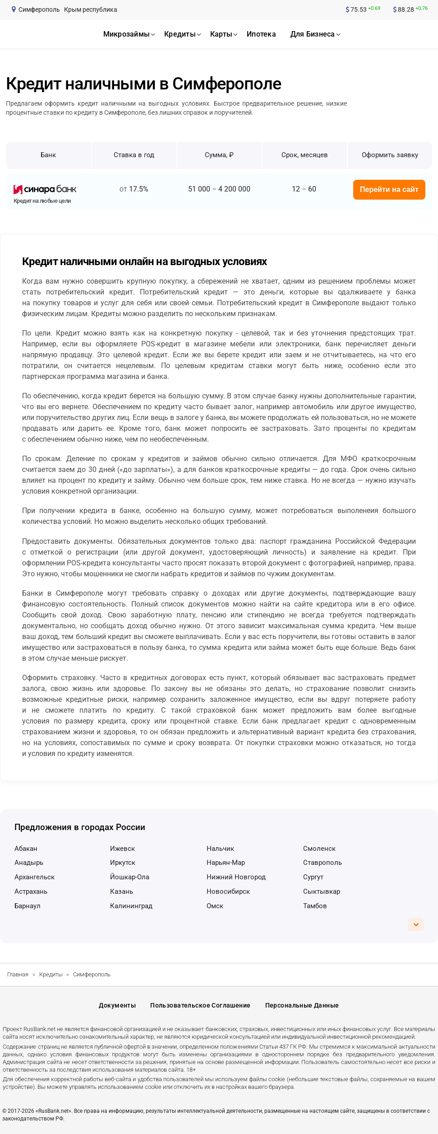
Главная (17, 974)
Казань (121, 891)
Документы (117, 1005)
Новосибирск (228, 891)
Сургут (313, 877)
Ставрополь (322, 863)
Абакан (25, 849)
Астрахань (30, 891)
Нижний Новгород (236, 877)
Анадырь (28, 863)
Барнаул (27, 906)
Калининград (131, 906)
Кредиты (51, 974)
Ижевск (122, 849)
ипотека (261, 34)
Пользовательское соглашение (200, 1005)
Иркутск (122, 863)
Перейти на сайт (389, 189)
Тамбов (315, 906)
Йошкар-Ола (129, 877)
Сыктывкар (321, 891)
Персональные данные (302, 1005)
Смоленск (319, 849)
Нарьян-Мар (226, 863)
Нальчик (220, 849)
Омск (215, 906)
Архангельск (34, 877)
